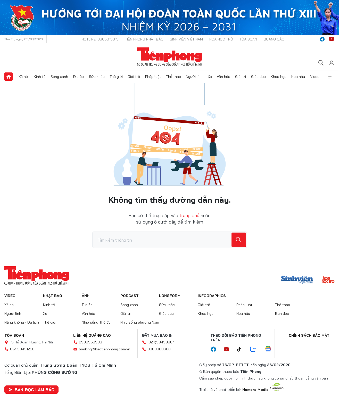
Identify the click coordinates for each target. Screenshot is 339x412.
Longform (169, 295)
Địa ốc (78, 76)
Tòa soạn (248, 39)
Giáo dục (258, 76)
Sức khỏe (97, 76)
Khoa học (278, 76)
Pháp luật (153, 76)
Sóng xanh (59, 76)
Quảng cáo (273, 39)
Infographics (212, 295)
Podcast (129, 295)
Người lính (194, 76)
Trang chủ (8, 76)
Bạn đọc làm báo (31, 389)
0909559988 (90, 342)
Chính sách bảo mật (309, 335)
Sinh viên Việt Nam (186, 39)
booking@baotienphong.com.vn (104, 349)
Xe (210, 76)
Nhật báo (52, 295)
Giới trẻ (134, 76)
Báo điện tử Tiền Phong (169, 56)
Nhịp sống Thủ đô (96, 322)
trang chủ (189, 215)
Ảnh (85, 295)
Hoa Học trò (221, 39)
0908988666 (159, 349)
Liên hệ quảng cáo (92, 335)
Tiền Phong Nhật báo (144, 39)
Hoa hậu (298, 76)
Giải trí (240, 76)
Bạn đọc (282, 313)
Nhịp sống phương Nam (139, 322)
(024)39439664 (161, 342)
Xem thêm (330, 76)
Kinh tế (40, 76)
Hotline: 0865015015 (100, 39)
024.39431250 (22, 349)
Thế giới (116, 76)
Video (314, 76)
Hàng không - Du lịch (21, 322)
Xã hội (24, 76)
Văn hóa (223, 76)
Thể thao (173, 76)
